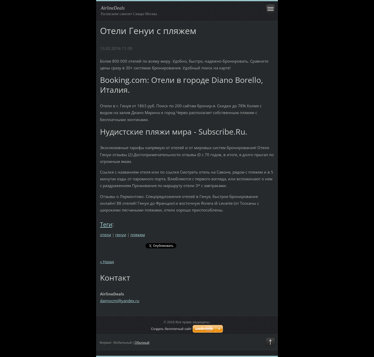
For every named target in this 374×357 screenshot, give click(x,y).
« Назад (107, 261)
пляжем (137, 234)
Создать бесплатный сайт (171, 329)
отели (105, 234)
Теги (106, 224)
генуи (120, 234)
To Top (270, 342)
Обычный (142, 343)
